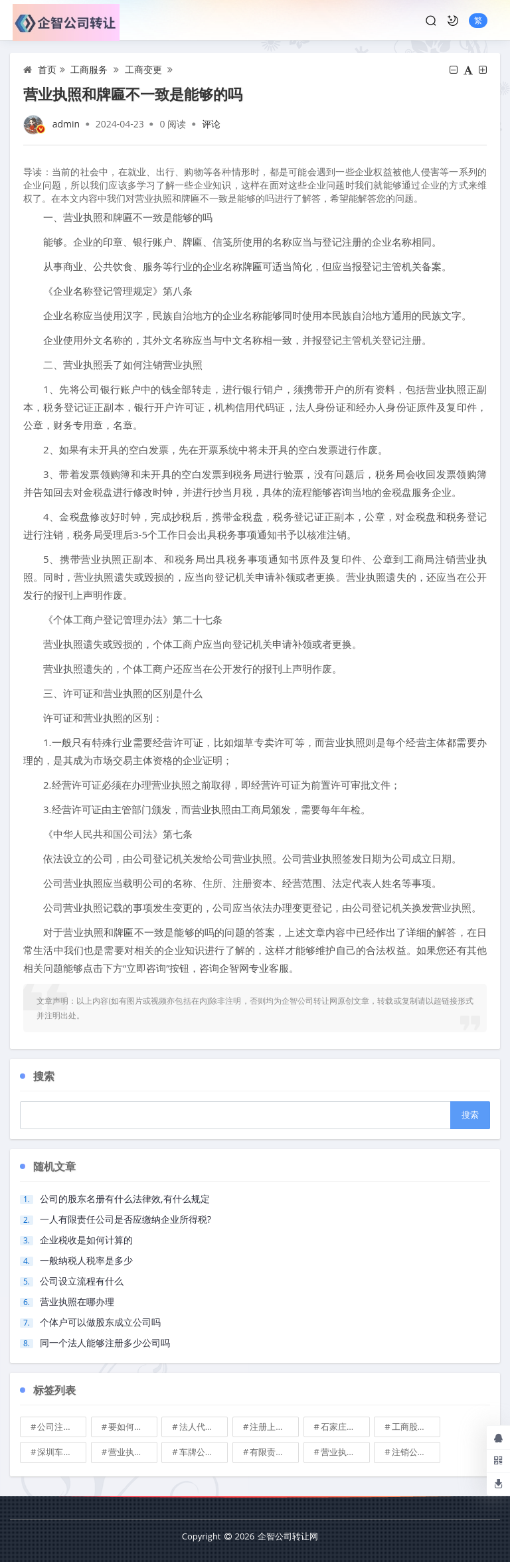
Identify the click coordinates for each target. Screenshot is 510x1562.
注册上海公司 (274, 1427)
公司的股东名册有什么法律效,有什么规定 (125, 1198)
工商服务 (89, 69)
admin (66, 123)
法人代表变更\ (203, 1427)
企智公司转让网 (288, 1536)
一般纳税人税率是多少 (86, 1260)
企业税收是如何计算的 (86, 1239)
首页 (47, 69)
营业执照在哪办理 (77, 1301)
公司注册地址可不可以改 (61, 1427)
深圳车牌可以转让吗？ (61, 1452)
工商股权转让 (416, 1427)
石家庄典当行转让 (345, 1427)
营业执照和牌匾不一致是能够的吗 (132, 94)
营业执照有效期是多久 (345, 1452)
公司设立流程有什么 (82, 1281)
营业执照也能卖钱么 (132, 1452)
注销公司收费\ (416, 1452)
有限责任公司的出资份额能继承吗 (274, 1452)
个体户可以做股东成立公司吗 (100, 1322)
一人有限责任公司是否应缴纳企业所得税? (125, 1219)
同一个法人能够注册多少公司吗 (105, 1342)
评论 (211, 123)
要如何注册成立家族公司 (132, 1427)
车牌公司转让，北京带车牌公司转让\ (203, 1452)
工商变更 (143, 69)
